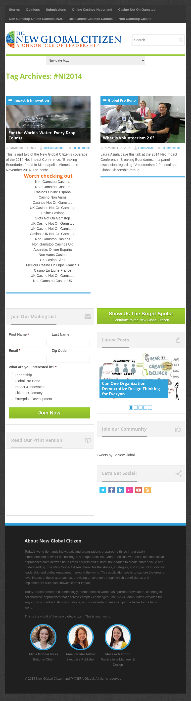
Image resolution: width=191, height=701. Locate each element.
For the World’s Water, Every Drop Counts (41, 135)
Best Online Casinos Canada (91, 19)
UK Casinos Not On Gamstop (52, 208)
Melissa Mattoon (54, 148)
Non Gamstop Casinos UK (52, 244)
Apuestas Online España (52, 249)
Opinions (33, 9)
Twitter (102, 490)
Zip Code (59, 351)
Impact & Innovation (31, 100)
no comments (81, 148)
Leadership (23, 375)
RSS (147, 490)
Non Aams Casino (52, 255)
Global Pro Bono (122, 100)
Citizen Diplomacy (29, 393)
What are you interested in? (33, 367)
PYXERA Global (82, 678)
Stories (14, 9)
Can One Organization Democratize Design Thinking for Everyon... (131, 389)
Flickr (129, 490)
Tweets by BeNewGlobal (116, 455)
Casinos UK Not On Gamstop (52, 234)
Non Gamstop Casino (135, 19)
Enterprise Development (33, 399)
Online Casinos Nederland (92, 9)
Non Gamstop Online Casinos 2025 (36, 19)
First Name (19, 334)
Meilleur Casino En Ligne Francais (52, 265)
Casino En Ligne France (52, 270)
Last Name (60, 334)
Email (14, 351)
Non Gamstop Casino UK (52, 281)
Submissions (56, 9)
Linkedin (120, 490)
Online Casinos (52, 213)
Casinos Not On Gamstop (53, 203)
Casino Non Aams (52, 197)
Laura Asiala (146, 148)
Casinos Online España (52, 192)
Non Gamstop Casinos (52, 182)
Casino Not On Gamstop (136, 9)
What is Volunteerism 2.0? (128, 138)
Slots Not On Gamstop (52, 218)
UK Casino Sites (52, 260)
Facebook (111, 490)
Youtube (138, 490)
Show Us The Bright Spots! (140, 317)
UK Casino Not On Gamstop (53, 223)
